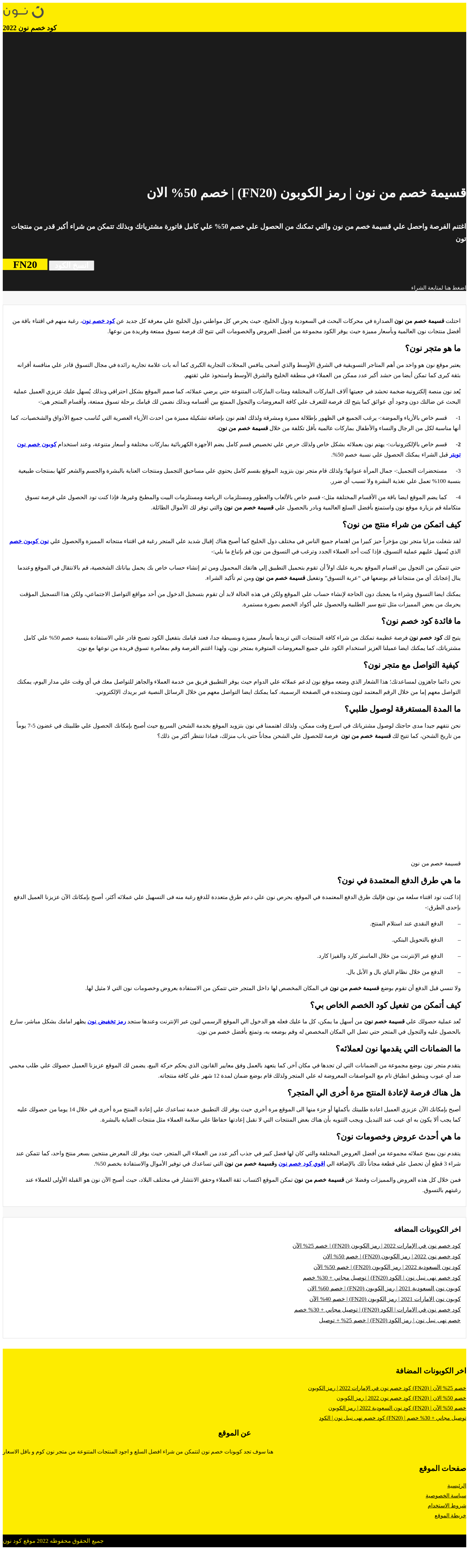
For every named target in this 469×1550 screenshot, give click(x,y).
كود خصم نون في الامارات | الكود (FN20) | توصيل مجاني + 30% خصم (377, 1309)
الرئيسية (456, 1486)
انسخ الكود (71, 265)
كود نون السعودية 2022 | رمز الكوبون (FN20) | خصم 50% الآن (387, 1267)
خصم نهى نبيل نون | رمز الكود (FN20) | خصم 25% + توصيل (390, 1320)
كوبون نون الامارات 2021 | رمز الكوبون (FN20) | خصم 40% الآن (385, 1299)
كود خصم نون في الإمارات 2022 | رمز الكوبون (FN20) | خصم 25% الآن (376, 1246)
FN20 (25, 264)
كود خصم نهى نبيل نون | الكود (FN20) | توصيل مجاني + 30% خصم (382, 1277)
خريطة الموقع (450, 1515)
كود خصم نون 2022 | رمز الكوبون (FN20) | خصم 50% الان (392, 1256)
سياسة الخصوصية (446, 1495)
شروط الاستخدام (447, 1505)
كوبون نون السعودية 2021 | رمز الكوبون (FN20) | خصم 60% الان (384, 1288)
